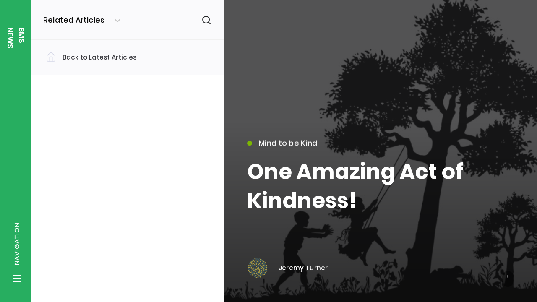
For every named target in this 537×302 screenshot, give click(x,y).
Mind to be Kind (282, 147)
